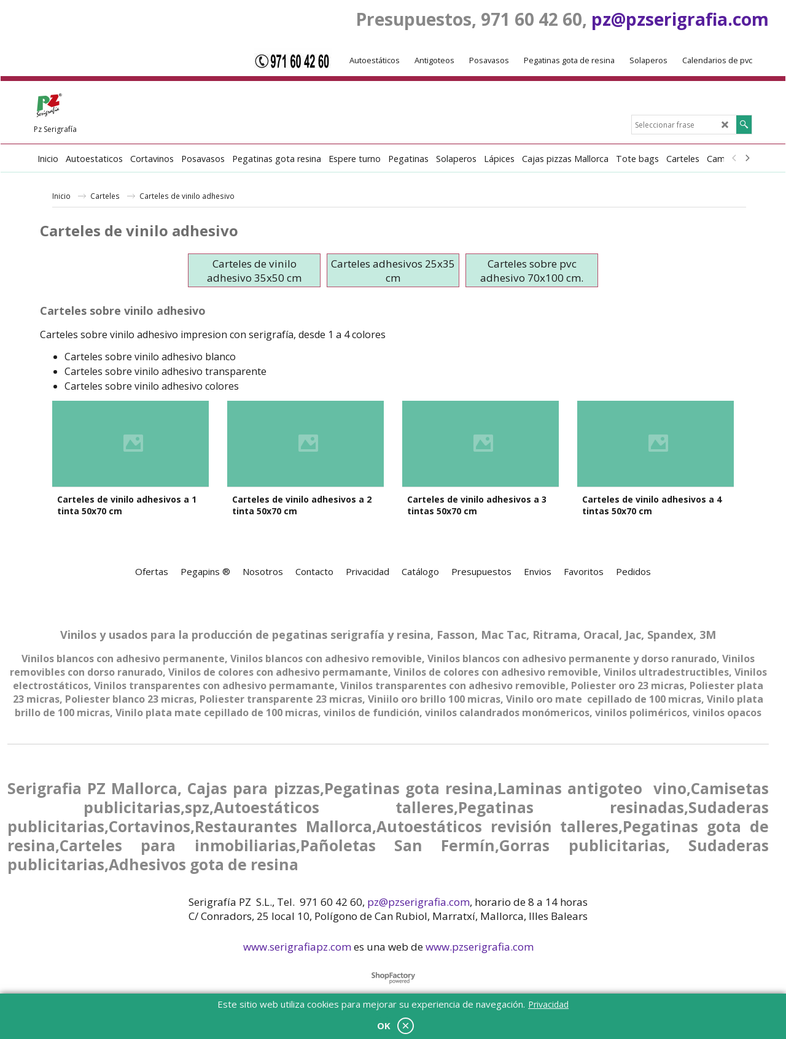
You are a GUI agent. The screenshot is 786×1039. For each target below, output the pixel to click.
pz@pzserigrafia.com (680, 19)
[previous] (734, 158)
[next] (746, 158)
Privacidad (548, 1004)
